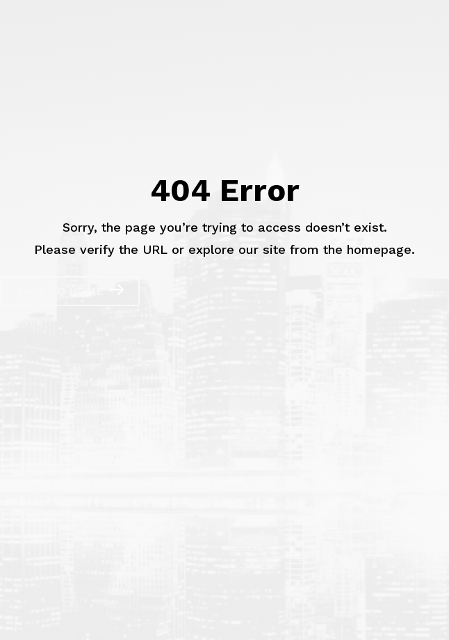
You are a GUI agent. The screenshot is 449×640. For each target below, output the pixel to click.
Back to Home (59, 291)
